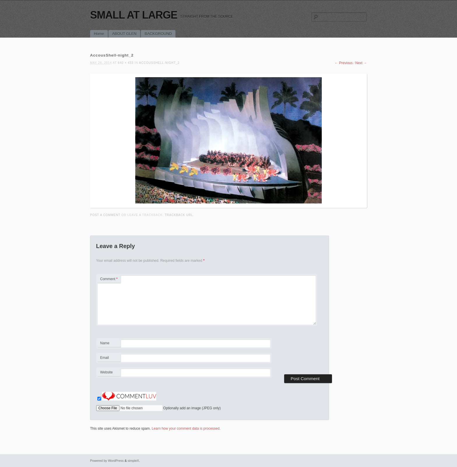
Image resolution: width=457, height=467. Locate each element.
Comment (109, 279)
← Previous (344, 63)
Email (108, 358)
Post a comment (105, 215)
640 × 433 (125, 62)
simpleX (133, 460)
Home (99, 33)
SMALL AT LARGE (133, 15)
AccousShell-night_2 (159, 62)
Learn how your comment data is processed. (186, 428)
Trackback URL (179, 215)
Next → (361, 63)
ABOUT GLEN (124, 33)
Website (106, 372)
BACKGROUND (158, 33)
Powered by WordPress (107, 460)
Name (108, 344)
